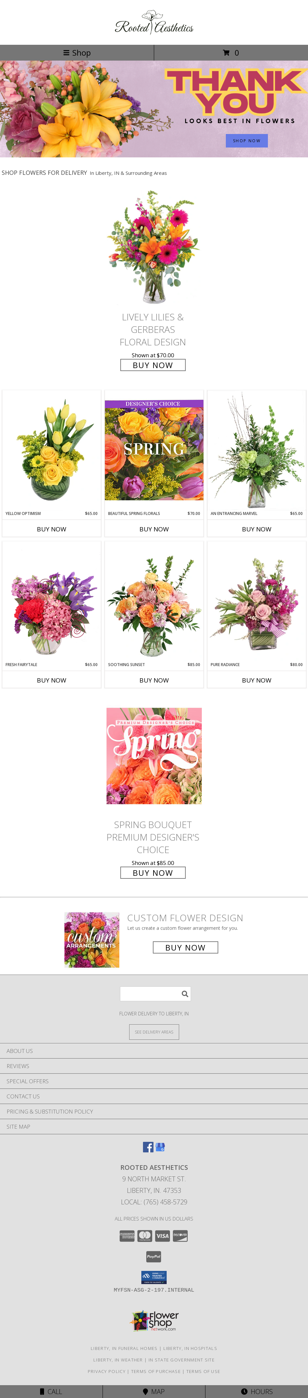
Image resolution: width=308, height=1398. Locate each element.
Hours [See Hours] (257, 1391)
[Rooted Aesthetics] (154, 35)
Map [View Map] (154, 1391)
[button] (154, 1277)
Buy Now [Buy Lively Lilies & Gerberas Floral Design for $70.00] (153, 365)
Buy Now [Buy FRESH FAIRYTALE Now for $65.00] (51, 680)
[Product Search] (155, 993)
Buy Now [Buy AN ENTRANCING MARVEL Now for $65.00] (257, 529)
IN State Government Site (182, 1360)
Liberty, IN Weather (118, 1360)
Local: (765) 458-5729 (154, 1201)
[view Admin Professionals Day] (154, 155)
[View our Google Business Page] (160, 1150)
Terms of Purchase (156, 1371)
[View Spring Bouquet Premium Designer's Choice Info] (154, 756)
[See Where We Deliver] (154, 1032)
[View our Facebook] (148, 1150)
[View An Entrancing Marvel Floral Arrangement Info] (256, 450)
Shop (77, 52)
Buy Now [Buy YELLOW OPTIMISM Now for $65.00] (51, 529)
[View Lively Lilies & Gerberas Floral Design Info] (154, 248)
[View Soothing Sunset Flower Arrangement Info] (154, 601)
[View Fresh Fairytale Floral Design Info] (51, 601)
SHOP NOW (247, 141)
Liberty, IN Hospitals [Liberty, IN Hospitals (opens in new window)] (190, 1348)
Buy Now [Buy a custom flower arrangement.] (185, 947)
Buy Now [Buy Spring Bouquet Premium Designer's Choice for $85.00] (153, 872)
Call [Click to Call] (51, 1391)
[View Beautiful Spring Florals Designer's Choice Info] (154, 450)
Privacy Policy (107, 1371)
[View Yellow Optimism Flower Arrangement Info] (51, 450)
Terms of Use (203, 1371)
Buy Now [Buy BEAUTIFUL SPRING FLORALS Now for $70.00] (154, 529)
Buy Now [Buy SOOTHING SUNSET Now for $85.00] (154, 680)
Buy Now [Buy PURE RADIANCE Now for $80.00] (257, 680)
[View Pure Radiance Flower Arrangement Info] (256, 602)
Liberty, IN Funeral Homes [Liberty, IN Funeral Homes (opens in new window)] (124, 1348)
